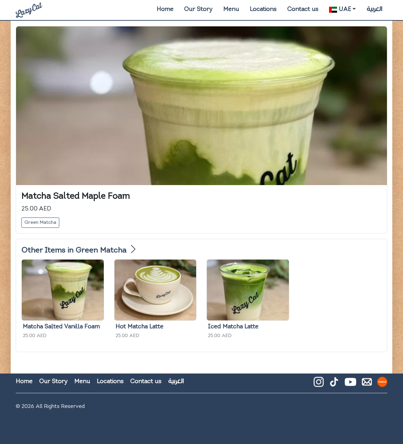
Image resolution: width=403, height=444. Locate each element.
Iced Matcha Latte (233, 327)
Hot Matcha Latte (139, 327)
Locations (263, 9)
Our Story (198, 9)
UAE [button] (340, 10)
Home (165, 9)
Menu (231, 9)
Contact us (302, 9)
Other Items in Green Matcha (78, 251)
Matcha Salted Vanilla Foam (61, 327)
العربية (374, 9)
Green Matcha (40, 222)
